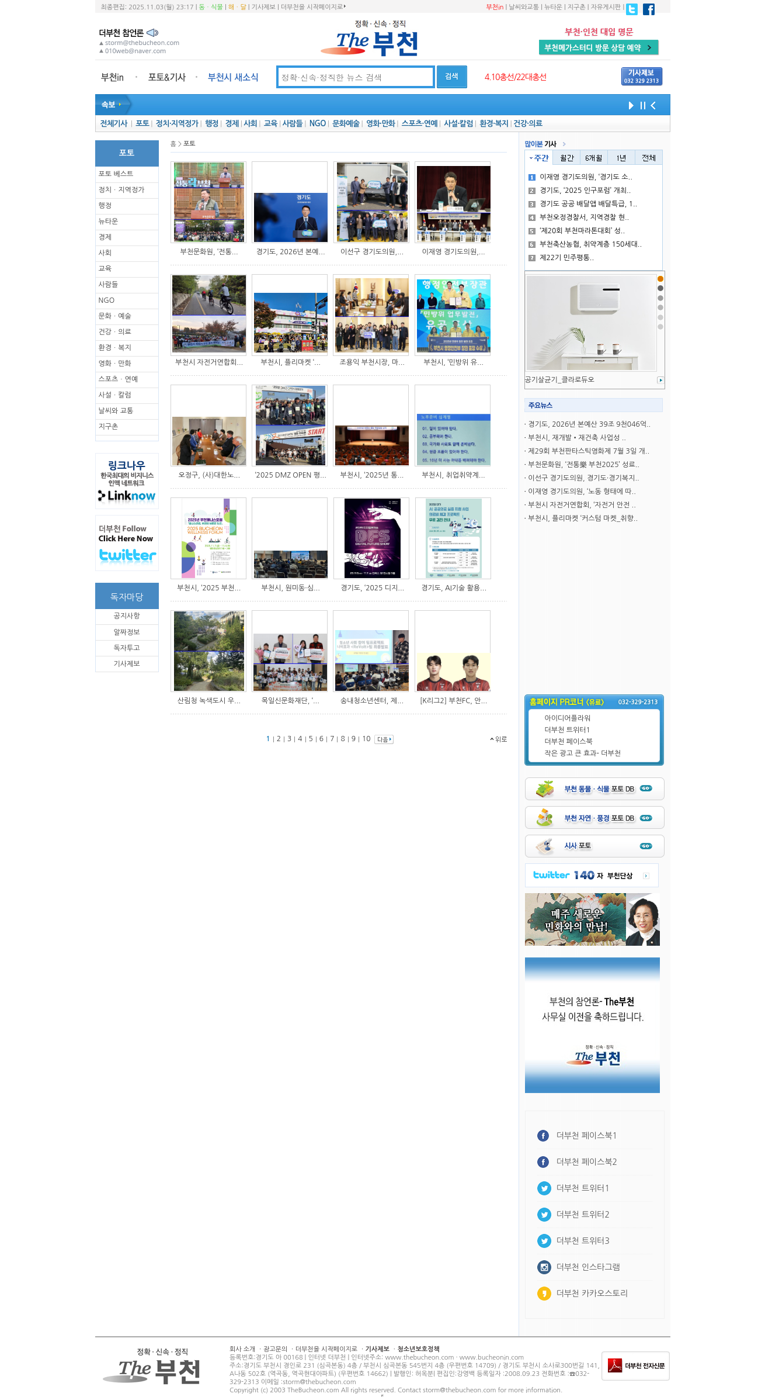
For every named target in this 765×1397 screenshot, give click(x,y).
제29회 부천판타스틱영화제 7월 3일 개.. (588, 451)
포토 (142, 123)
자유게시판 (606, 7)
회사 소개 (242, 1349)
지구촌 (577, 7)
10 (366, 738)
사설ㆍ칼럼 (115, 395)
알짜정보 (126, 632)
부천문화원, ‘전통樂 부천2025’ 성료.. (583, 464)
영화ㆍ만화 (115, 363)
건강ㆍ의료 (115, 332)
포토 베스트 (116, 174)
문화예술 (345, 123)
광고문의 (275, 1349)
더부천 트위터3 (583, 1241)
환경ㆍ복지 (115, 347)
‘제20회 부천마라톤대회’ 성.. (576, 230)
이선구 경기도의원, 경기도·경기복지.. (583, 478)
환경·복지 (493, 123)
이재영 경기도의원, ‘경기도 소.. (580, 177)
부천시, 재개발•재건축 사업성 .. (577, 437)
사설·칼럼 (458, 123)
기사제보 (264, 7)
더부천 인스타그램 (588, 1267)
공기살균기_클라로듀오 (559, 379)
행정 (211, 123)
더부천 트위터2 (583, 1215)
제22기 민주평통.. (561, 257)
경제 (232, 123)
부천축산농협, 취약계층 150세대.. (585, 244)
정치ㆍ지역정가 (122, 189)
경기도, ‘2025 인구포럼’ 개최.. (579, 190)
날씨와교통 (524, 7)
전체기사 (113, 123)
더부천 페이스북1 (587, 1136)
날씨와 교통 (116, 410)
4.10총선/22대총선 (516, 77)
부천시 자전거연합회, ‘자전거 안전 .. (582, 505)
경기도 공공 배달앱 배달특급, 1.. (582, 204)
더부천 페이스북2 (587, 1162)
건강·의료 (527, 123)
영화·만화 (380, 123)
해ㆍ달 (237, 7)
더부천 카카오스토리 (592, 1293)
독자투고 (126, 648)
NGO (318, 123)
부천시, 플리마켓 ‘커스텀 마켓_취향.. (583, 518)
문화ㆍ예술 (115, 316)
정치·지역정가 (177, 123)
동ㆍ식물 (211, 7)
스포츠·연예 (419, 123)
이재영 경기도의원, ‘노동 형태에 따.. (582, 491)
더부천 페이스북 (569, 741)
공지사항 (126, 616)
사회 (250, 123)
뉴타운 (553, 7)
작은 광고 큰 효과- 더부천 (583, 753)
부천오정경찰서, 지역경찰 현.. (578, 217)
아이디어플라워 (568, 718)
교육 (270, 123)
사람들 (292, 123)
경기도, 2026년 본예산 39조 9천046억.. (589, 424)
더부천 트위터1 (567, 730)
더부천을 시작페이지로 (313, 7)
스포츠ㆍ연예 (118, 379)
